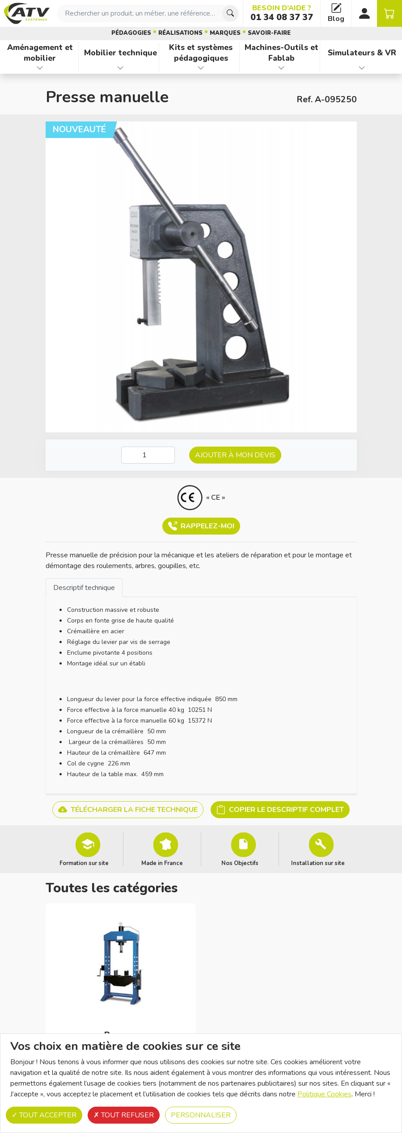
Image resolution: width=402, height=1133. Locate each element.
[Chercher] (230, 13)
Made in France (162, 862)
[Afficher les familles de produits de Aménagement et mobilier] (40, 68)
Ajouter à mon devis (235, 455)
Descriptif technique (84, 588)
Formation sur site (84, 862)
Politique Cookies (324, 1094)
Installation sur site (318, 862)
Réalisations (180, 33)
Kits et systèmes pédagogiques (201, 53)
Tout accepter (44, 1115)
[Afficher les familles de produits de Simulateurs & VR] (362, 68)
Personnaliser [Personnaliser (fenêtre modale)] (201, 1115)
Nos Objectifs (239, 862)
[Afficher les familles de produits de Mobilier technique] (120, 68)
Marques (225, 33)
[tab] (84, 587)
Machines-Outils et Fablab (281, 53)
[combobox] (148, 13)
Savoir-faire (269, 33)
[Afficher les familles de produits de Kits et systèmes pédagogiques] (201, 68)
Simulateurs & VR (362, 52)
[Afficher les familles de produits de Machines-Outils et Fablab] (281, 68)
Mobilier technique (120, 52)
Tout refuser (123, 1115)
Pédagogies (131, 33)
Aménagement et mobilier (40, 53)
